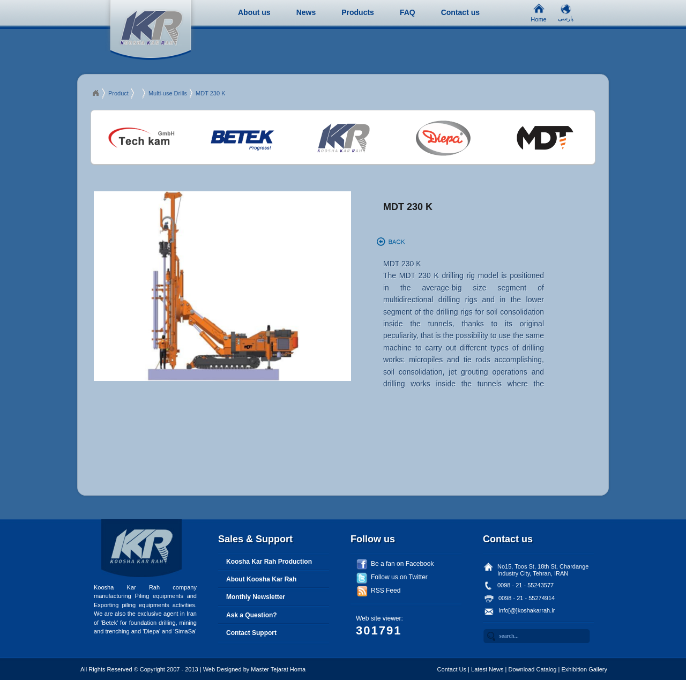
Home (538, 16)
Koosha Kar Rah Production (269, 561)
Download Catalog (533, 669)
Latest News (487, 669)
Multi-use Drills (167, 93)
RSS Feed (385, 590)
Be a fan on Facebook (402, 563)
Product (118, 93)
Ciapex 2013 (95, 93)
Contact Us (451, 669)
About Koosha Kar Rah (261, 579)
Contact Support (251, 633)
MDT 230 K (210, 93)
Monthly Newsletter (255, 597)
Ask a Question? (251, 615)
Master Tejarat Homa (278, 669)
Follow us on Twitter (399, 577)
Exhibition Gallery (584, 669)
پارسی (565, 15)
